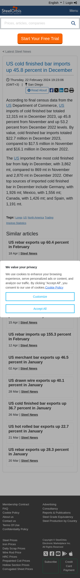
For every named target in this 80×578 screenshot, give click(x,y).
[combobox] (40, 23)
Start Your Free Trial (40, 38)
